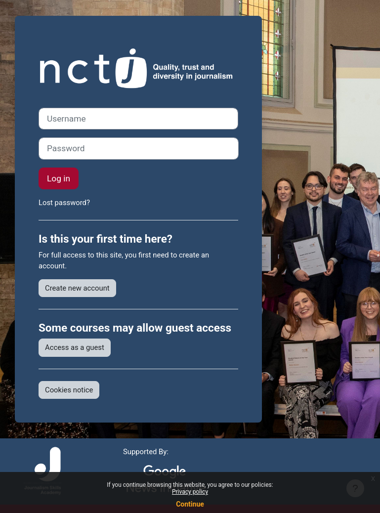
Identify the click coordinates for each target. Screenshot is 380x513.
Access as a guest (74, 347)
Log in (58, 178)
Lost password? (64, 202)
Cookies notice (69, 389)
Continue (190, 504)
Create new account (77, 288)
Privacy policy (190, 491)
